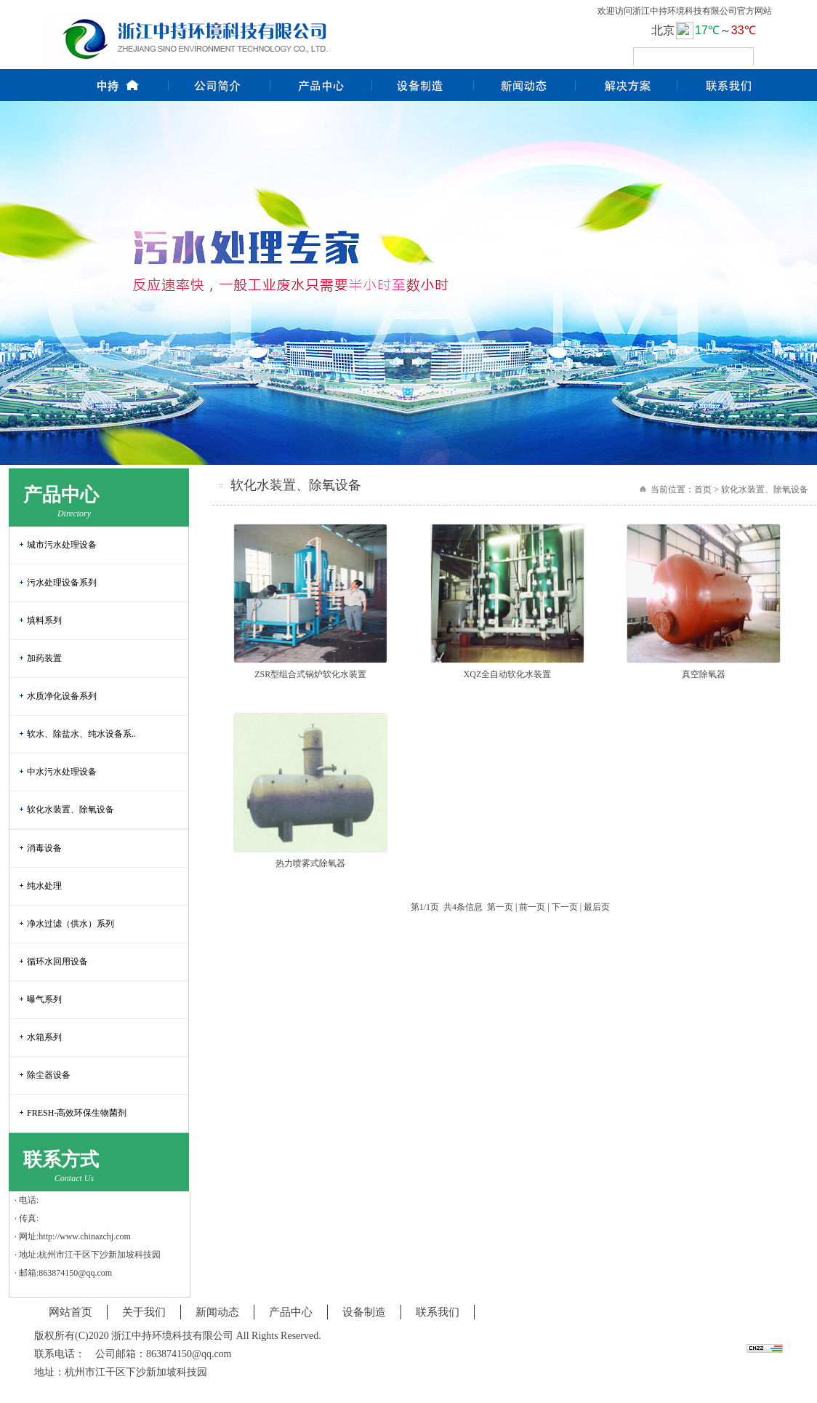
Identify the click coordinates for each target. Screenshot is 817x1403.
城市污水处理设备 (62, 545)
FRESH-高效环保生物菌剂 (76, 1113)
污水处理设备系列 (62, 582)
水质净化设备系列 (62, 696)
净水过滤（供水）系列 (70, 924)
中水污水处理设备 (62, 772)
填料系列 (44, 620)
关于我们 (144, 1312)
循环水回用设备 (57, 961)
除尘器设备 (49, 1075)
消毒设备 (44, 848)
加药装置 (44, 658)
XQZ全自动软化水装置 (508, 674)
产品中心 (291, 1312)
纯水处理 (44, 886)
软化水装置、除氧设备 (70, 809)
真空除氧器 (703, 674)
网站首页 (70, 1312)
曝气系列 (44, 999)
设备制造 (364, 1312)
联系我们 (437, 1312)
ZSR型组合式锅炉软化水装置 (310, 674)
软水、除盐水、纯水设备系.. (81, 734)
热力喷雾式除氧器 (310, 863)
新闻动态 (217, 1312)
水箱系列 (44, 1037)
